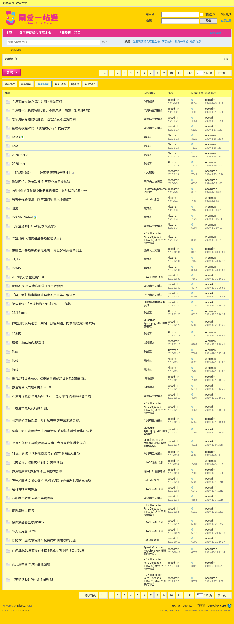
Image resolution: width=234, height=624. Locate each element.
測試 (15, 208)
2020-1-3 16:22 (213, 210)
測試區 (148, 137)
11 (179, 72)
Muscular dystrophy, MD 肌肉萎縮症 (155, 323)
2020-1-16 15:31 (214, 165)
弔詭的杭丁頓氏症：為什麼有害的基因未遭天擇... (46, 420)
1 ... (103, 72)
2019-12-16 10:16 (215, 397)
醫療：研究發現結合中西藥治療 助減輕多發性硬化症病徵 (52, 431)
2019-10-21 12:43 (215, 532)
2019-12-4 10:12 (214, 490)
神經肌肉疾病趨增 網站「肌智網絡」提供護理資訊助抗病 (53, 323)
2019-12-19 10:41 (215, 344)
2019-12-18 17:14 (215, 353)
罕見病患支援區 (153, 110)
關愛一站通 (181, 41)
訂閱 (226, 59)
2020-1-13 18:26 (214, 174)
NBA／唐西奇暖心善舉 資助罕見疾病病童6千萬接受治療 (51, 480)
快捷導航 (215, 33)
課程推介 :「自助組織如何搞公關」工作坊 (41, 304)
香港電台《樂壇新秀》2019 (31, 387)
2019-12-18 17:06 (215, 371)
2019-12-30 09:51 (215, 287)
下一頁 (222, 72)
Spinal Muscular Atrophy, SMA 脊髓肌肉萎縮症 (155, 443)
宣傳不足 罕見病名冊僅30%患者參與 (37, 286)
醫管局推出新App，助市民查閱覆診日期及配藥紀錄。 (50, 378)
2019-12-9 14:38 (214, 444)
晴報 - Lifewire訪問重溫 (28, 343)
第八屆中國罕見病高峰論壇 (31, 564)
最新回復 (16, 50)
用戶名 (150, 14)
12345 (16, 334)
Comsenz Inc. (23, 610)
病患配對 (167, 41)
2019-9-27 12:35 (214, 581)
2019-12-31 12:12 (215, 261)
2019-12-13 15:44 (215, 410)
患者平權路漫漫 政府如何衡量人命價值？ (42, 199)
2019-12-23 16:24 (215, 314)
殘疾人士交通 (152, 250)
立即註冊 (226, 20)
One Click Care (216, 605)
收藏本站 (21, 3)
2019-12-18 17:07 (215, 362)
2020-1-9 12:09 (213, 183)
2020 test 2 (20, 155)
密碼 (149, 20)
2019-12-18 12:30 (215, 389)
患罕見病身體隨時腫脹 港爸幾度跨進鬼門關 (44, 119)
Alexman (173, 135)
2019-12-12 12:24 (215, 422)
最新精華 (26, 84)
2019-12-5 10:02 (214, 464)
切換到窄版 (229, 3)
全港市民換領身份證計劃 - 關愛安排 (37, 101)
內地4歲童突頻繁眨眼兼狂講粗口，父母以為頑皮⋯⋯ (49, 190)
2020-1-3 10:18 (213, 227)
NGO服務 (149, 172)
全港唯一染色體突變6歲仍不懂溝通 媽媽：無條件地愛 (51, 110)
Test (15, 351)
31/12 (16, 259)
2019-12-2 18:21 (214, 511)
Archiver (188, 605)
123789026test (22, 217)
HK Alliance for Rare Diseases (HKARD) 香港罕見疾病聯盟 (155, 238)
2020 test (18, 164)
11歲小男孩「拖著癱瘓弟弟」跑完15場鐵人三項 (46, 453)
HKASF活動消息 (153, 277)
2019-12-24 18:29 (215, 305)
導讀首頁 (90, 595)
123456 (17, 268)
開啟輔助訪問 (225, 3)
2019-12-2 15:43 (214, 524)
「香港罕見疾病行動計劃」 (31, 408)
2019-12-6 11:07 (214, 455)
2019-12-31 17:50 (215, 252)
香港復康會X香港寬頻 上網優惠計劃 (37, 471)
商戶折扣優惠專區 (154, 471)
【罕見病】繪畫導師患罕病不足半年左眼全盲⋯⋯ (47, 295)
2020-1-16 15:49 (214, 138)
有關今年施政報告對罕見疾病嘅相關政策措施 (44, 540)
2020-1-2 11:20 (213, 240)
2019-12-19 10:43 (215, 335)
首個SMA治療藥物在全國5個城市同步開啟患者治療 (48, 550)
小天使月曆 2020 (24, 531)
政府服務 (149, 101)
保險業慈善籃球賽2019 (28, 522)
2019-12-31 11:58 (215, 269)
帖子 (105, 42)
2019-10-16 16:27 (215, 541)
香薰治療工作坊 (23, 510)
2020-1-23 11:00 (214, 103)
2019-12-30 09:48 (215, 296)
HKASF (176, 605)
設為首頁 (8, 3)
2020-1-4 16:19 (213, 201)
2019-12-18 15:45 (215, 380)
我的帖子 (90, 84)
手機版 (200, 605)
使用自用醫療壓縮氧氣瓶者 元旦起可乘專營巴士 (47, 250)
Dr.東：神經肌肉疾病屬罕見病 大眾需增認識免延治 (49, 443)
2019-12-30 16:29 (215, 278)
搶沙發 (75, 84)
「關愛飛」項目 (69, 33)
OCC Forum (4, 50)
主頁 (9, 33)
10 (171, 72)
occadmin (174, 99)
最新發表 (60, 84)
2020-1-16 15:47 (214, 147)
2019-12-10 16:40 (215, 432)
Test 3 (16, 146)
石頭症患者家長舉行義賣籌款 (32, 498)
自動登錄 (207, 14)
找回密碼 (226, 14)
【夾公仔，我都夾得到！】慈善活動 (37, 462)
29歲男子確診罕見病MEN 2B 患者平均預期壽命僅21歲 (51, 396)
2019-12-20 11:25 (215, 325)
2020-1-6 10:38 (213, 192)
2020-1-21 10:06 (214, 120)
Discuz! (21, 605)
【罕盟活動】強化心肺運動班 (32, 580)
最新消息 (195, 41)
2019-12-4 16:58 (214, 473)
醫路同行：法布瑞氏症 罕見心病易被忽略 (41, 181)
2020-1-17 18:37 (214, 129)
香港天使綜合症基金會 (35, 33)
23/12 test (19, 313)
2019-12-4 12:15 (214, 482)
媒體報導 (149, 342)
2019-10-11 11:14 (215, 552)
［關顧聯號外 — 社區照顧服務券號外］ (42, 173)
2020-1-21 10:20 (214, 112)
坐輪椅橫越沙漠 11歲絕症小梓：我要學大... (42, 128)
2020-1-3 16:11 (213, 219)
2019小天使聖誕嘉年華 (28, 277)
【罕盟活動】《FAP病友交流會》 (34, 226)
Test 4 (16, 137)
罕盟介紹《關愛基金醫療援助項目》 (37, 238)
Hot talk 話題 (151, 199)
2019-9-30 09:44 (214, 566)
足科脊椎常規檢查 (24, 489)
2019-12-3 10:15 (214, 499)
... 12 (189, 72)
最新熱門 (9, 84)
